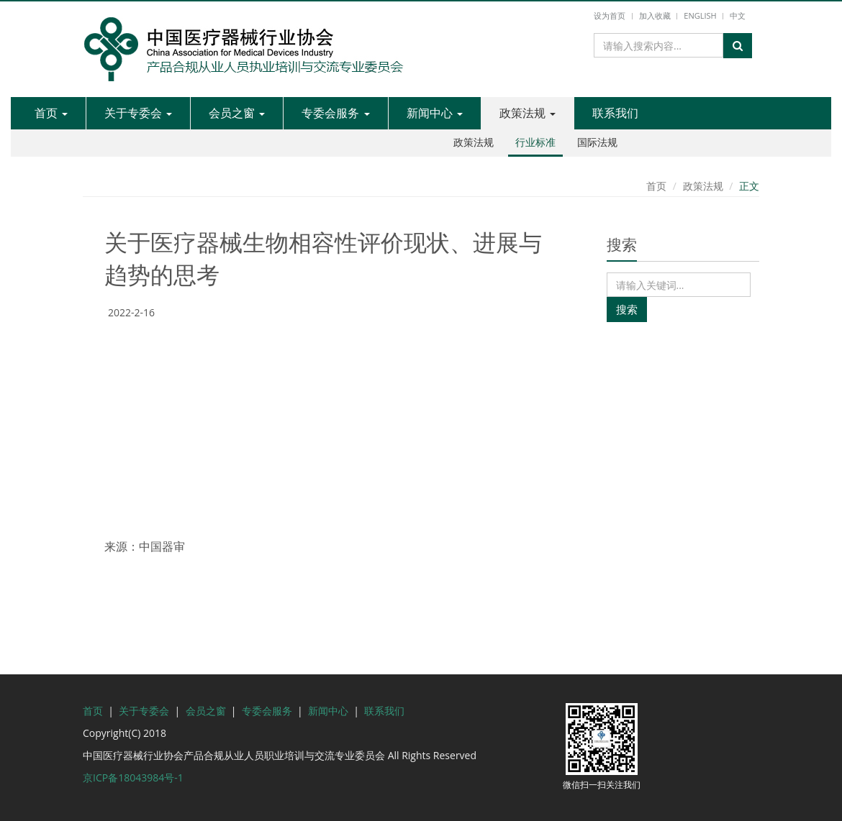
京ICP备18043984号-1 (133, 777)
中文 (738, 15)
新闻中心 (435, 113)
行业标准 (535, 142)
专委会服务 (335, 113)
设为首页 (609, 15)
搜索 (627, 309)
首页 (51, 113)
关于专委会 (138, 113)
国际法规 (597, 142)
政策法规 (527, 113)
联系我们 (615, 113)
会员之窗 (237, 113)
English (700, 15)
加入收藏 (655, 15)
